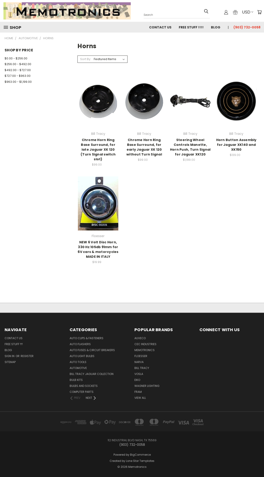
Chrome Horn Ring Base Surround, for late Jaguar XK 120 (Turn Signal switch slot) (98, 149)
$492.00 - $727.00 (18, 70)
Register (27, 356)
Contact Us (160, 27)
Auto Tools (78, 362)
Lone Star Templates (140, 461)
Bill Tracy (141, 368)
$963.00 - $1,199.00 (18, 82)
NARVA (139, 362)
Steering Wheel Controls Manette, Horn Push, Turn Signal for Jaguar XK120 (190, 147)
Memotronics (144, 350)
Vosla (138, 374)
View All (140, 398)
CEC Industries (145, 344)
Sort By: (85, 59)
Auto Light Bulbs (82, 356)
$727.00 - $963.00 (18, 76)
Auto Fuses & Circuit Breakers (92, 350)
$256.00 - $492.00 (18, 64)
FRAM (138, 392)
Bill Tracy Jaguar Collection (92, 374)
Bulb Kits (76, 380)
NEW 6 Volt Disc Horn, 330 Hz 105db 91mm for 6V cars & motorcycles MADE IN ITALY (98, 249)
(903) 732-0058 (247, 27)
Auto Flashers (80, 344)
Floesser (140, 356)
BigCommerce (140, 455)
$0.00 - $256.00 (16, 58)
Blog (215, 27)
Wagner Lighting (146, 386)
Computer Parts (82, 392)
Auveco (140, 338)
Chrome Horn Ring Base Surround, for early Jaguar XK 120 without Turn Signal (144, 147)
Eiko (137, 380)
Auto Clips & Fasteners (86, 338)
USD (247, 12)
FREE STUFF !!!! (191, 27)
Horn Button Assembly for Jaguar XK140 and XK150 (236, 145)
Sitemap (10, 362)
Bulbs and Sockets (84, 386)
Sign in (10, 356)
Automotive (78, 368)
